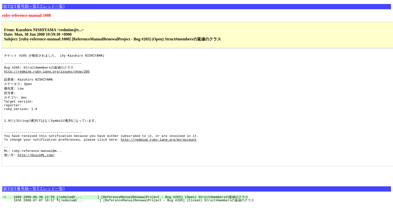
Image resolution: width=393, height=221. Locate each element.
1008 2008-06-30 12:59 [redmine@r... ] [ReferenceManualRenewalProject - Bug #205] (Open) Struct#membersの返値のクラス (128, 213)
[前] (5, 6)
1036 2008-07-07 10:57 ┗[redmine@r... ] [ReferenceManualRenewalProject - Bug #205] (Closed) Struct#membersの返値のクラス (131, 216)
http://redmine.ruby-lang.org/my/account (158, 152)
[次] (12, 6)
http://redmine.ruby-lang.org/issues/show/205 (46, 74)
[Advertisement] (60, 189)
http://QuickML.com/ (36, 170)
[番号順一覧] (26, 6)
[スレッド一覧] (51, 6)
